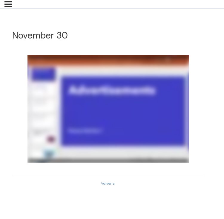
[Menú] (8, 4)
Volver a (108, 183)
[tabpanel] (108, 109)
